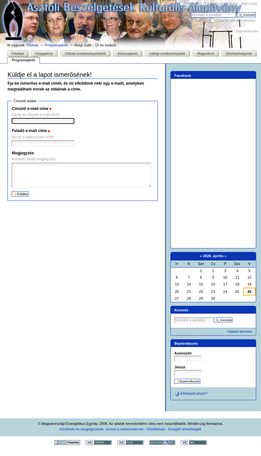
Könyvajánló (128, 53)
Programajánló (56, 45)
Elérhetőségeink (239, 53)
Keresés (181, 310)
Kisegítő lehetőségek (221, 4)
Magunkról (205, 53)
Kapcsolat (249, 4)
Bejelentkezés (247, 31)
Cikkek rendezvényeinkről (85, 53)
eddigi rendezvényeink (167, 53)
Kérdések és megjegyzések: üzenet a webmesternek (101, 429)
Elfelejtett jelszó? (190, 393)
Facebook (182, 76)
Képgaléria (44, 53)
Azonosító (183, 353)
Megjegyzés (23, 153)
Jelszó (179, 367)
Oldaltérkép (192, 4)
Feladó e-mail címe (29, 130)
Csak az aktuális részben (236, 20)
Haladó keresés (239, 331)
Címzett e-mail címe (30, 108)
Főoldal (32, 45)
